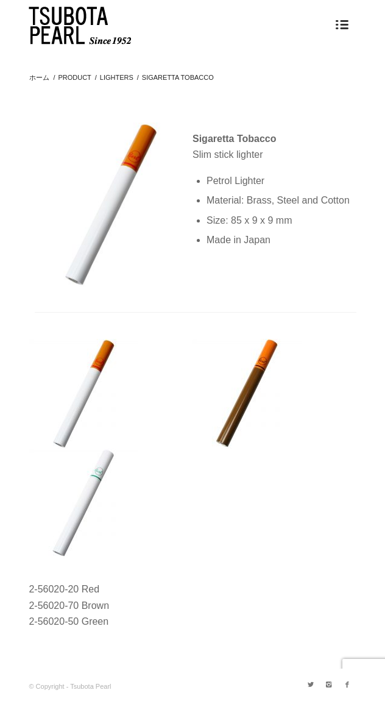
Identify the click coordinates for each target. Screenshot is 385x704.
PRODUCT (74, 77)
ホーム (39, 77)
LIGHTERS (116, 77)
